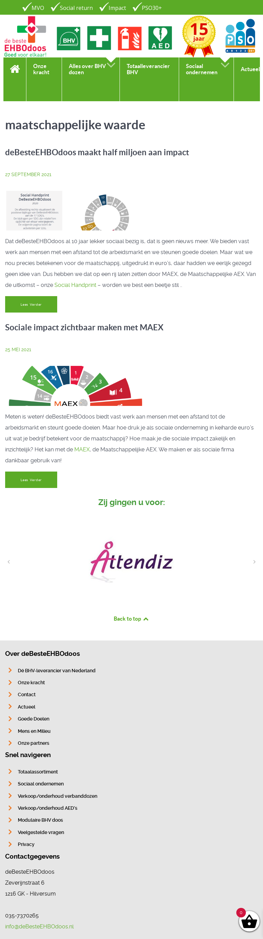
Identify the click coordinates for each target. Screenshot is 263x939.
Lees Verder (31, 304)
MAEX (82, 449)
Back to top (131, 619)
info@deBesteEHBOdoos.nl (39, 926)
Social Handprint (75, 285)
